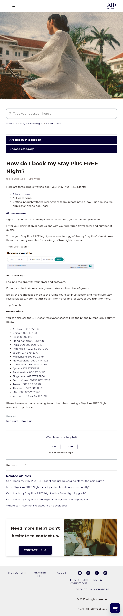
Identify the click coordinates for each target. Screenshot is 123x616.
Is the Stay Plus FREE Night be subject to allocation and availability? (48, 487)
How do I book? (54, 123)
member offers (40, 574)
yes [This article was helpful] (53, 446)
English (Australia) (92, 609)
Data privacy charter (92, 589)
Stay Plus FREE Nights (31, 123)
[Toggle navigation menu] (13, 6)
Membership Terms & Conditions (86, 582)
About (61, 572)
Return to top (16, 465)
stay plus (26, 421)
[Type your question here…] (61, 114)
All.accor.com (21, 194)
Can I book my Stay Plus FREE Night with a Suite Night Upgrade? (46, 493)
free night (12, 421)
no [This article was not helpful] (70, 446)
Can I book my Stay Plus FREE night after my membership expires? (48, 499)
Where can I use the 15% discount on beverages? (36, 505)
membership (17, 572)
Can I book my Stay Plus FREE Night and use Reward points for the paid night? (55, 480)
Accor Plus (11, 123)
